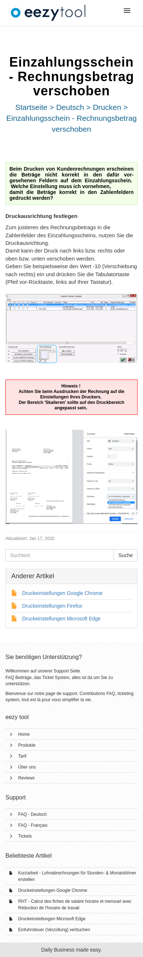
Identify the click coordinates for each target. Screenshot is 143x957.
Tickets (25, 836)
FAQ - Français (33, 825)
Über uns (27, 767)
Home (24, 734)
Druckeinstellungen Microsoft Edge (51, 918)
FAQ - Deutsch (32, 814)
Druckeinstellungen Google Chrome (52, 890)
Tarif (22, 756)
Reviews (26, 778)
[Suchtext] (59, 555)
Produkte (27, 745)
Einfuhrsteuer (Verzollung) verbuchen (54, 929)
